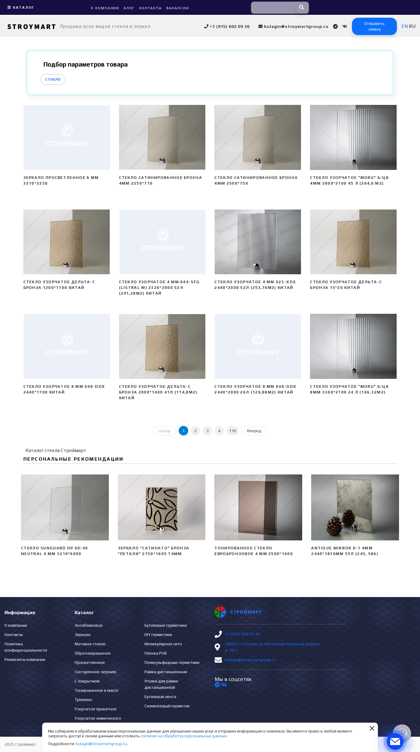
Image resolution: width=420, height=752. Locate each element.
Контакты (13, 634)
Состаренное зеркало (95, 671)
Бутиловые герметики (165, 625)
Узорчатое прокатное (96, 708)
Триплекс (83, 699)
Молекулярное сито (163, 643)
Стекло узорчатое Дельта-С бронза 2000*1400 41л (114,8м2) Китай (158, 392)
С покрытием (87, 681)
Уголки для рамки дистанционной (161, 684)
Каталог (20, 7)
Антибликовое (89, 625)
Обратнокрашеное (93, 653)
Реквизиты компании (24, 659)
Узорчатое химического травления (98, 721)
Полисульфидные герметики (171, 662)
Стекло (53, 79)
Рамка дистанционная (165, 671)
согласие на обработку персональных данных (184, 735)
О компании (15, 625)
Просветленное (90, 662)
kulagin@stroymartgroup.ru (250, 659)
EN (404, 26)
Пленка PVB (155, 653)
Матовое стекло (90, 643)
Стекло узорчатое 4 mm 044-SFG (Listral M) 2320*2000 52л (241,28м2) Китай (159, 288)
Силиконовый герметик (167, 705)
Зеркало (83, 634)
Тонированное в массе (96, 690)
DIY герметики (158, 634)
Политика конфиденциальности (25, 646)
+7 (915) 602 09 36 (242, 634)
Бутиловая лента (160, 696)
